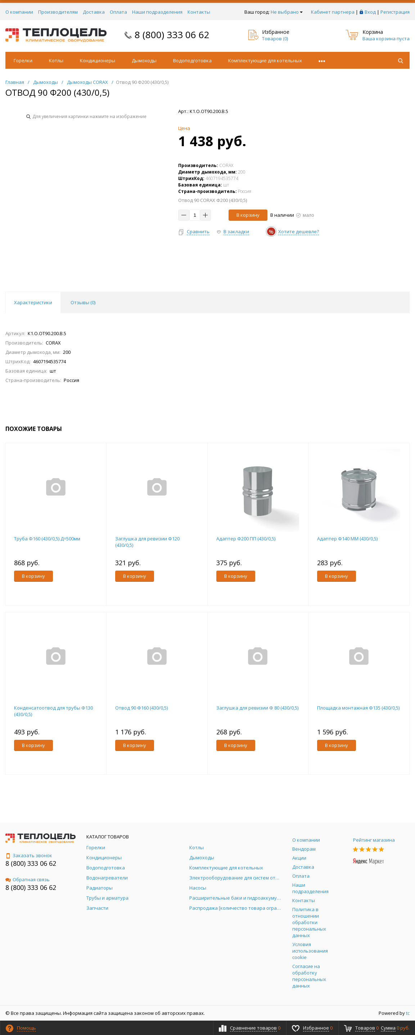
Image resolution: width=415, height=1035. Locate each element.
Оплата (118, 12)
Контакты (199, 12)
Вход (370, 12)
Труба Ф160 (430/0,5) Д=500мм (47, 538)
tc (408, 1013)
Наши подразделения (157, 12)
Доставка (94, 12)
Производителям (58, 12)
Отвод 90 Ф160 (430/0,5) (141, 708)
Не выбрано (287, 12)
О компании (19, 12)
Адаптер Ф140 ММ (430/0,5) (347, 538)
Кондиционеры (97, 60)
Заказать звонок (28, 855)
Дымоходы (144, 60)
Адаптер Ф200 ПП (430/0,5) (245, 538)
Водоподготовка (192, 60)
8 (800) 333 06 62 (172, 34)
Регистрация (395, 12)
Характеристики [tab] (33, 302)
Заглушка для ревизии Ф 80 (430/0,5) (257, 708)
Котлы (56, 60)
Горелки (23, 60)
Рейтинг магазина (374, 840)
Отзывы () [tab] (83, 302)
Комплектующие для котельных (265, 60)
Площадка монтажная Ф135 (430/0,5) (358, 708)
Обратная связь (27, 879)
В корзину (248, 215)
